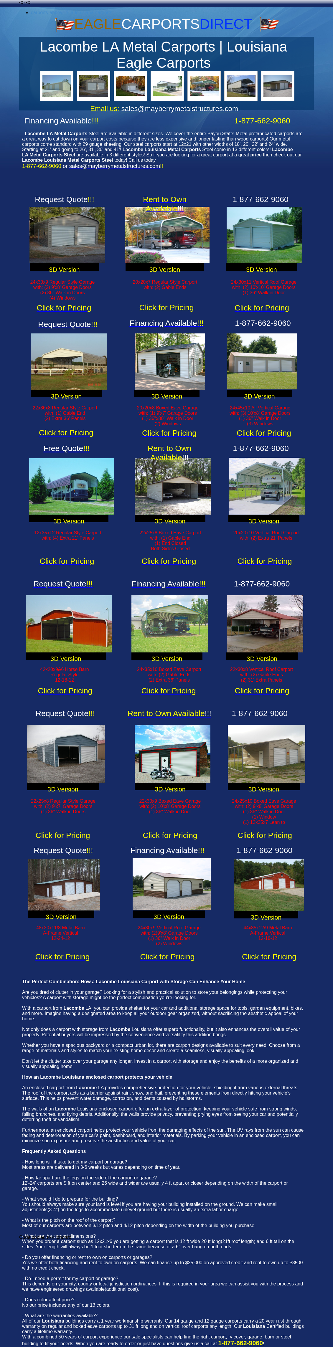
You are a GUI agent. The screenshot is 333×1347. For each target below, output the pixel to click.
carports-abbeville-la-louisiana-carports (71, 12)
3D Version (64, 269)
